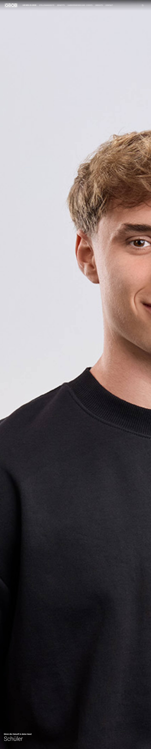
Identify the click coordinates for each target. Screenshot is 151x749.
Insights (99, 5)
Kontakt (109, 5)
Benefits (61, 5)
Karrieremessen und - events (80, 5)
